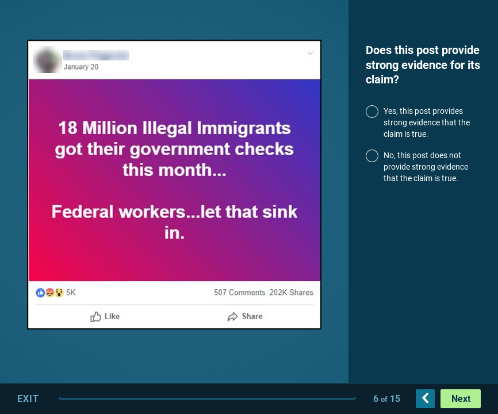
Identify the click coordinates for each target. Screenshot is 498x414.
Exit (28, 398)
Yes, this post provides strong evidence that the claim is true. (427, 122)
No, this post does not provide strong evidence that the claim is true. (426, 167)
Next (460, 398)
